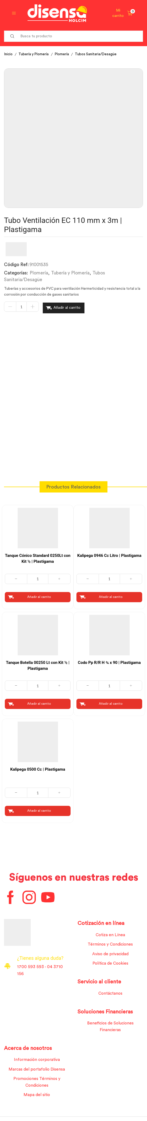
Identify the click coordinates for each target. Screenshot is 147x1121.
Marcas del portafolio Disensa (36, 1071)
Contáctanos (110, 994)
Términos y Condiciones (110, 944)
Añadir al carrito (66, 307)
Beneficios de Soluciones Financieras (110, 1027)
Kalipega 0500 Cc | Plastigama (37, 768)
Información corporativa (37, 1061)
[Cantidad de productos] (21, 307)
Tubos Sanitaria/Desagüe (98, 54)
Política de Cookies (110, 963)
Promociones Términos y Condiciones (37, 1084)
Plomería (64, 54)
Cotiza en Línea (110, 934)
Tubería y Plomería (35, 54)
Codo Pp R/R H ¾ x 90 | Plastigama (109, 661)
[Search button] (12, 36)
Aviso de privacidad (110, 954)
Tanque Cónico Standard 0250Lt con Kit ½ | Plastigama (38, 557)
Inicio (8, 54)
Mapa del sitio (37, 1097)
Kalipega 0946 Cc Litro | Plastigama (109, 554)
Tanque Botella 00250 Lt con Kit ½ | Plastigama (37, 664)
